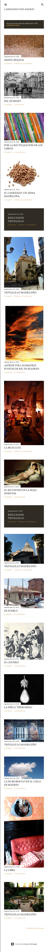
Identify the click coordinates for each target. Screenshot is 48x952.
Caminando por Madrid (19, 9)
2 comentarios (19, 711)
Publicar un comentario (23, 63)
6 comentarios (19, 497)
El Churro (11, 662)
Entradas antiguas (35, 928)
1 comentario (19, 105)
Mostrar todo (13, 25)
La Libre (9, 870)
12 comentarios (20, 918)
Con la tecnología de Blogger (24, 944)
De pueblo (11, 610)
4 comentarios (19, 152)
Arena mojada (14, 59)
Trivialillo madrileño (20, 744)
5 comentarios (19, 372)
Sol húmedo (12, 101)
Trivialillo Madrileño (20, 292)
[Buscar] (42, 4)
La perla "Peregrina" (18, 707)
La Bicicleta (12, 447)
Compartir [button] (8, 63)
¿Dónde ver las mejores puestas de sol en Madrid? (21, 367)
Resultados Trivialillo (16, 219)
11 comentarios (19, 748)
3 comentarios (19, 666)
